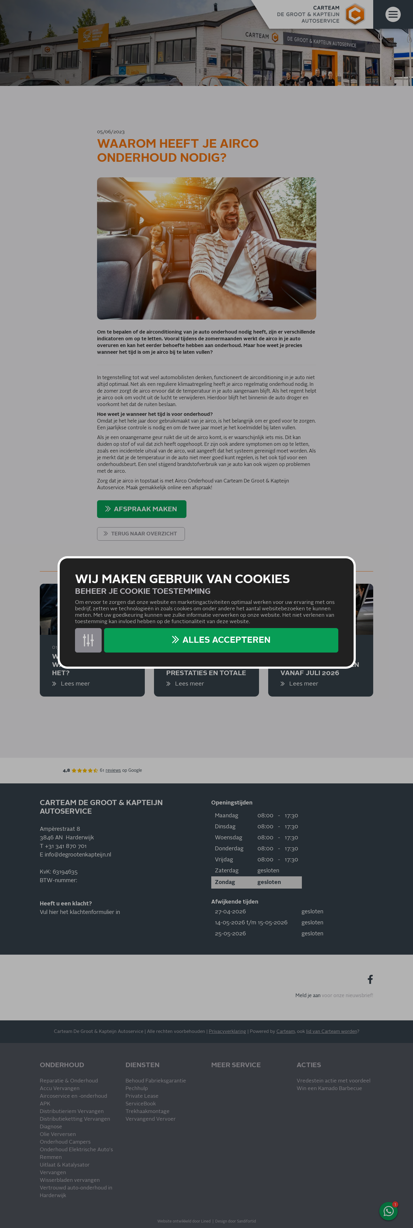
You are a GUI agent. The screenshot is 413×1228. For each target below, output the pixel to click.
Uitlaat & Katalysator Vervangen (65, 1169)
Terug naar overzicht (144, 534)
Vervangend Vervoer (151, 1119)
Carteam (285, 1031)
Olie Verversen (58, 1134)
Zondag (225, 882)
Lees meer (74, 684)
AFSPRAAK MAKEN (145, 509)
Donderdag (229, 849)
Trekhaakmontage (148, 1111)
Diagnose (51, 1127)
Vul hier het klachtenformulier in (80, 912)
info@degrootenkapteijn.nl (78, 855)
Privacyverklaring (227, 1031)
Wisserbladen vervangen (70, 1180)
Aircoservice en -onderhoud (73, 1096)
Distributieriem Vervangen (72, 1111)
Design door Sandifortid (235, 1221)
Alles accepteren (226, 640)
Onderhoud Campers (65, 1142)
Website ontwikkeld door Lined (184, 1221)
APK (45, 1104)
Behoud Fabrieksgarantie (156, 1081)
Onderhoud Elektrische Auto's (76, 1149)
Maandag (226, 816)
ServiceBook (141, 1104)
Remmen (51, 1157)
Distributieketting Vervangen (75, 1119)
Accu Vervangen (60, 1088)
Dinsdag (225, 827)
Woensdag (228, 838)
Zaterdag (226, 871)
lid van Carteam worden (331, 1031)
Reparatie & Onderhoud (69, 1081)
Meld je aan (308, 995)
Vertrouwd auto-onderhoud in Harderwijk (76, 1191)
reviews (113, 770)
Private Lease (142, 1096)
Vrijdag (224, 860)
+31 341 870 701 (66, 846)
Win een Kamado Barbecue (329, 1088)
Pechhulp (137, 1088)
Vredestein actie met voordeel (333, 1081)
